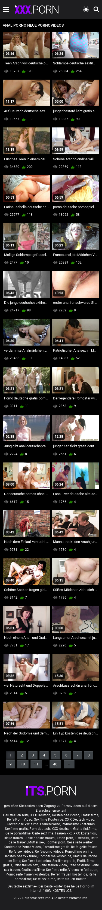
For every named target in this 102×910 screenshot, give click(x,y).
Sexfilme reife (56, 870)
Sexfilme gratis (16, 829)
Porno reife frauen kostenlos (27, 874)
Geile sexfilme (42, 833)
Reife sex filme (44, 879)
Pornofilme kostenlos (78, 824)
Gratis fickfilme (85, 829)
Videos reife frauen (82, 870)
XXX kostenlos (84, 833)
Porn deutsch (39, 829)
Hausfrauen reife (16, 815)
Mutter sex (36, 842)
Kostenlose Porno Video (22, 847)
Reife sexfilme (79, 865)
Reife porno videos (49, 851)
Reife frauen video (53, 865)
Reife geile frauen (84, 847)
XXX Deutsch (40, 815)
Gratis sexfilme (33, 870)
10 (23, 764)
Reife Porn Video (20, 819)
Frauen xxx (63, 833)
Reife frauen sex (26, 865)
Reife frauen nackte (71, 879)
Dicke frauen (13, 838)
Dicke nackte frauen (39, 838)
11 (36, 764)
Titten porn (64, 838)
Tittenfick (82, 838)
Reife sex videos (21, 851)
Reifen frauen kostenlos (69, 874)
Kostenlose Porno (65, 815)
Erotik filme (89, 815)
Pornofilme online (78, 851)
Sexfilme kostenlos (36, 861)
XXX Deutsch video (79, 819)
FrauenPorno (50, 824)
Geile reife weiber (79, 842)
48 (55, 764)
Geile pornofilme (18, 833)
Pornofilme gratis (55, 847)
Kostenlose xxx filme (23, 824)
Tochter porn (56, 842)
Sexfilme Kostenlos (48, 819)
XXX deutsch (62, 829)
